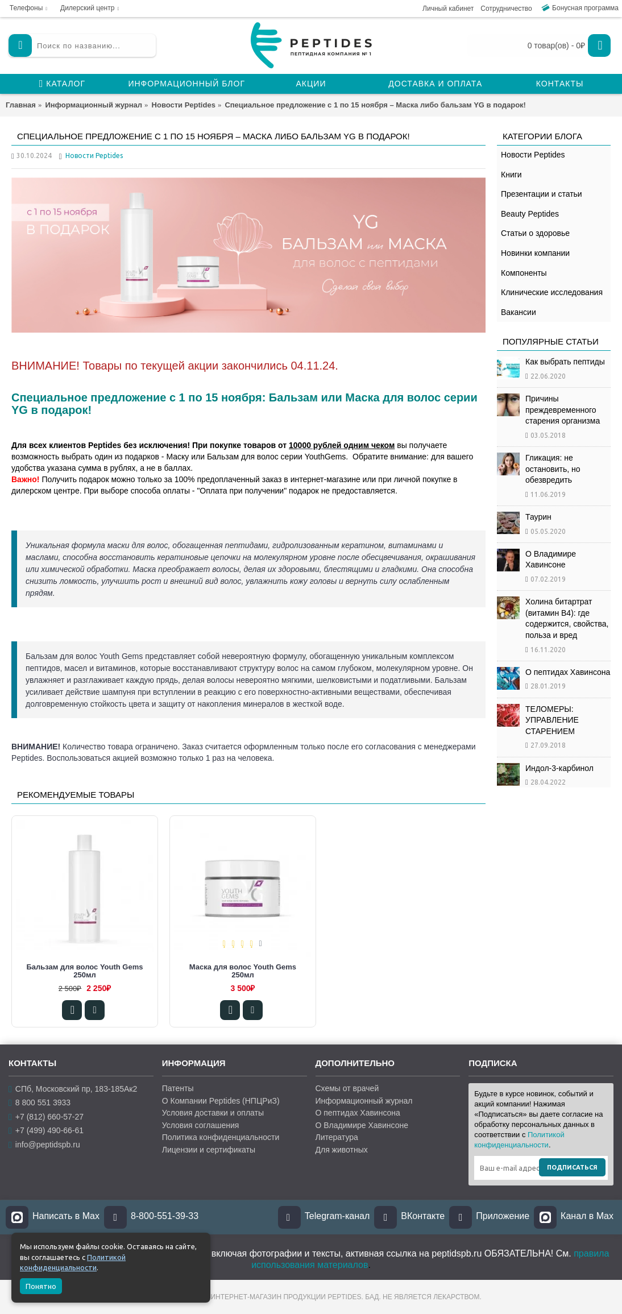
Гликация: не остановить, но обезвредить (552, 468)
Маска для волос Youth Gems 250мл (242, 971)
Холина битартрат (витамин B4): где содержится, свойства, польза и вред (566, 618)
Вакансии (518, 312)
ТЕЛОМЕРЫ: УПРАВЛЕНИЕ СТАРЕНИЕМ (552, 720)
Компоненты (524, 272)
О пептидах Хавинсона (567, 672)
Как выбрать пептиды (565, 361)
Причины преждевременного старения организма (562, 409)
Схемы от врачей (347, 1088)
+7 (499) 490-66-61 (46, 1130)
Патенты (178, 1088)
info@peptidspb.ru (44, 1144)
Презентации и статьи (541, 193)
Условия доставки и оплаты (213, 1112)
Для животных (342, 1149)
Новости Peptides (533, 154)
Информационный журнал (364, 1100)
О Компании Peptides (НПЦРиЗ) (221, 1100)
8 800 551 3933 (40, 1103)
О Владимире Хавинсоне (550, 559)
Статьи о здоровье (535, 233)
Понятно (41, 1286)
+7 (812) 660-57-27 (46, 1117)
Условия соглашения (200, 1125)
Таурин (538, 516)
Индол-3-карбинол (559, 768)
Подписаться (572, 1167)
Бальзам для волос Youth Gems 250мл (84, 971)
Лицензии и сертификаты (208, 1149)
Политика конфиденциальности (221, 1137)
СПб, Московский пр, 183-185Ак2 (73, 1089)
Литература (337, 1137)
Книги (511, 174)
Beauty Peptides (530, 213)
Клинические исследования (552, 292)
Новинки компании (535, 253)
